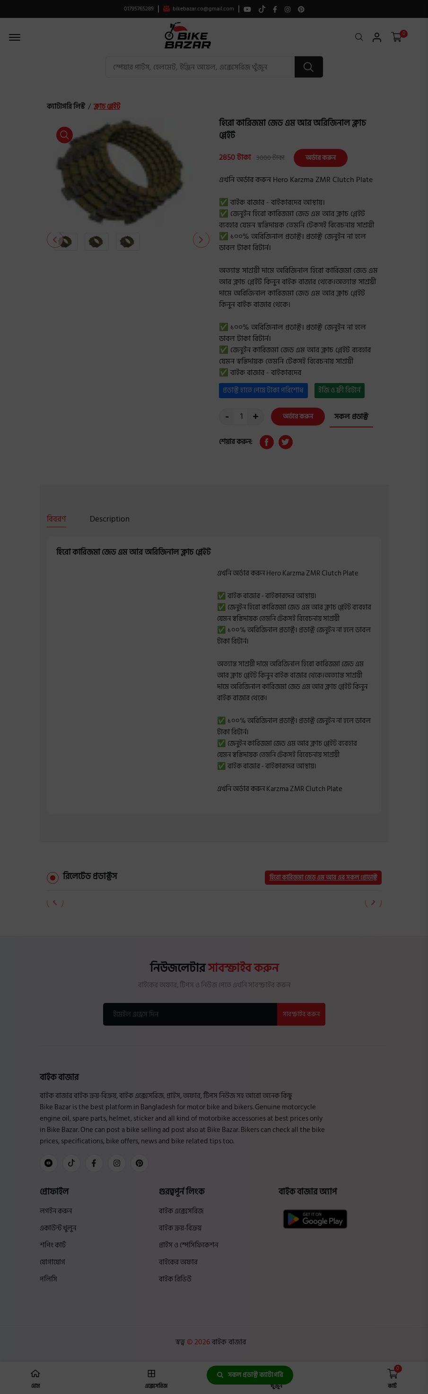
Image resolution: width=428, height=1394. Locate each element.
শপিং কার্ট (53, 1245)
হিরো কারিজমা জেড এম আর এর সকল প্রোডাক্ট (323, 877)
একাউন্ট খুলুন (58, 1228)
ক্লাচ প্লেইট (107, 107)
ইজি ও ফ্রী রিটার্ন (339, 390)
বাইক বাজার (228, 1342)
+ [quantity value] (255, 417)
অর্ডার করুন (321, 157)
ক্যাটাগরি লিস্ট (66, 107)
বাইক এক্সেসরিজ (181, 1211)
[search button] (309, 67)
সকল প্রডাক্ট (351, 416)
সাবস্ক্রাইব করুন (301, 1014)
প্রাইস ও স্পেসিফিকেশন (188, 1245)
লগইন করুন (56, 1211)
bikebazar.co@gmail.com (198, 9)
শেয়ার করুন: (236, 442)
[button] (201, 239)
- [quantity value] (227, 417)
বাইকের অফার (178, 1262)
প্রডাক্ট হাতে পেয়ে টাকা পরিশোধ (263, 390)
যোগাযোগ (52, 1262)
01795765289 (139, 9)
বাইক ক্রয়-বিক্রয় (180, 1228)
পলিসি (48, 1279)
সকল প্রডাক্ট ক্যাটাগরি (250, 1374)
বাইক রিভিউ (175, 1279)
